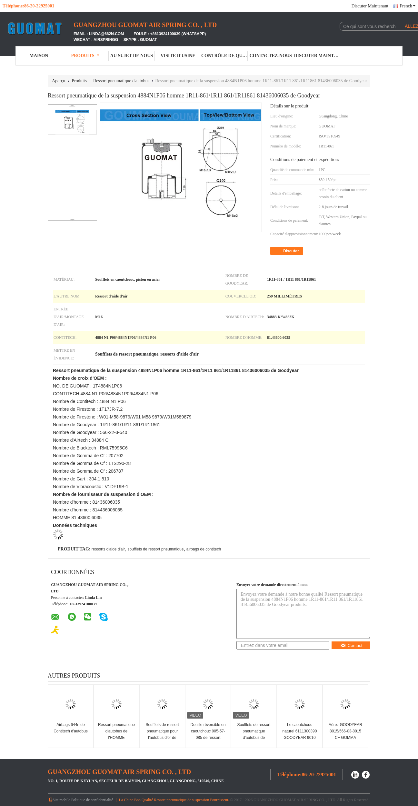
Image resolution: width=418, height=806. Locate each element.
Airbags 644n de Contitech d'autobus (71, 727)
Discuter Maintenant (369, 6)
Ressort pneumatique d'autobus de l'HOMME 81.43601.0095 (116, 734)
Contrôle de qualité (224, 55)
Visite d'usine (178, 55)
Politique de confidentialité (92, 800)
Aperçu (58, 80)
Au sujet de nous (131, 55)
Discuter (287, 251)
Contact (351, 645)
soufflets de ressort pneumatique (156, 549)
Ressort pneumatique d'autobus (121, 80)
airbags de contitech (203, 549)
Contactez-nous (271, 55)
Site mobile (59, 800)
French (407, 6)
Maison (39, 55)
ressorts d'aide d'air (108, 549)
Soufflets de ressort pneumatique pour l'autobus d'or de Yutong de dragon (162, 734)
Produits (85, 55)
